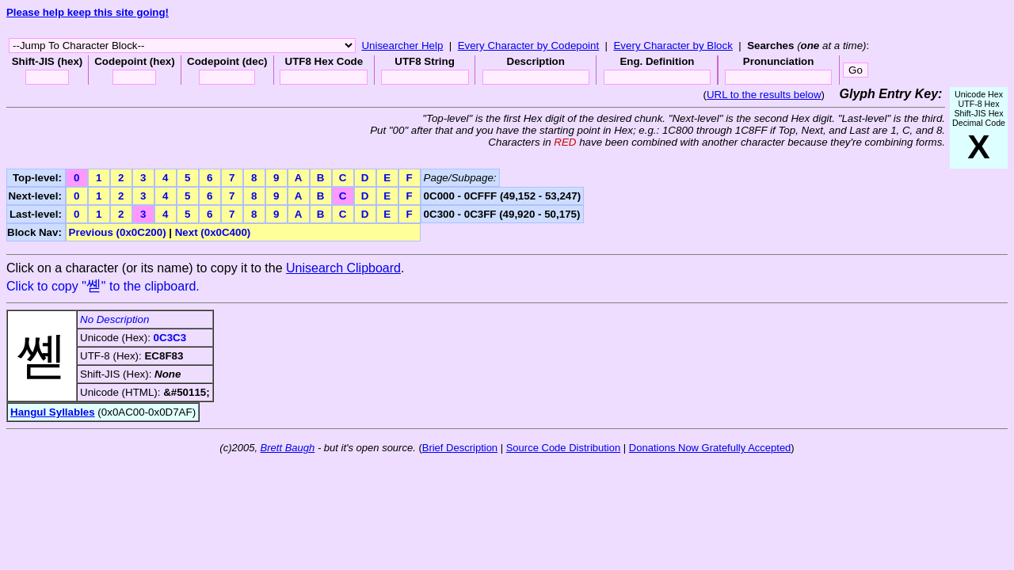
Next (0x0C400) (213, 232)
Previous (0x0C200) (117, 232)
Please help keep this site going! (87, 12)
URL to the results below (764, 95)
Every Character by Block (672, 45)
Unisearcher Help (402, 45)
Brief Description (459, 448)
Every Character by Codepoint (529, 45)
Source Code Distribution (563, 448)
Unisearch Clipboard (343, 268)
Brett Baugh (288, 448)
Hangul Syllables (52, 412)
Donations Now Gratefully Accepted (710, 448)
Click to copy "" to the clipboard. (103, 286)
